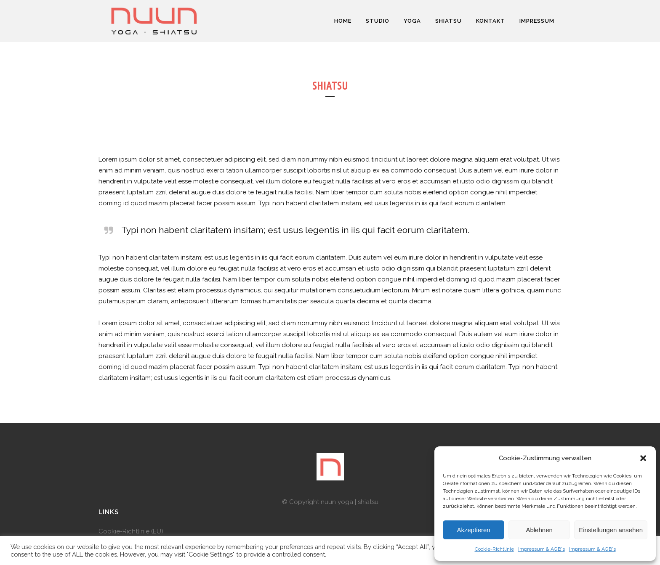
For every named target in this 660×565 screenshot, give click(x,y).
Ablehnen (539, 529)
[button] (643, 458)
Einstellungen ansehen (611, 529)
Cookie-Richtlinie (494, 549)
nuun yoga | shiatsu (349, 502)
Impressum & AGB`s (541, 549)
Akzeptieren (473, 529)
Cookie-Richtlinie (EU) (130, 531)
